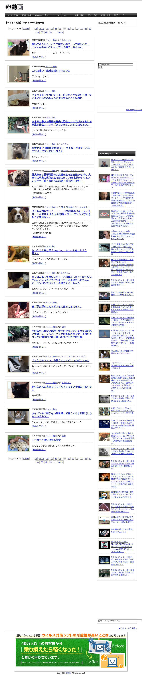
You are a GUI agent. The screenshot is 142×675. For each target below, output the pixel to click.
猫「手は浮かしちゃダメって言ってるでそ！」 (57, 306)
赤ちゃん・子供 (41, 15)
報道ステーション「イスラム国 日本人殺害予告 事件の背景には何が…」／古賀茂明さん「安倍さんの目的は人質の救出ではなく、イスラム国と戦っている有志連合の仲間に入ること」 (116, 218)
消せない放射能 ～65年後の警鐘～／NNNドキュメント (116, 295)
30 (42, 32)
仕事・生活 (105, 15)
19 (60, 28)
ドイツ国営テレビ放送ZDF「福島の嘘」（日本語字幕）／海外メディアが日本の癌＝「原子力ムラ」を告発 (115, 249)
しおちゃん (66, 40)
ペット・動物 (12, 15)
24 (81, 28)
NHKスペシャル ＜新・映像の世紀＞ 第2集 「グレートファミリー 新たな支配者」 (116, 452)
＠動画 (68, 673)
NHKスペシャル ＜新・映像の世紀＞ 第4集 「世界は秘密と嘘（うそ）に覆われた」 (116, 465)
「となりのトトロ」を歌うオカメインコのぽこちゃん (60, 360)
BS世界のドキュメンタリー (72, 171)
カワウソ (64, 144)
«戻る (41, 28)
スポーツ (67, 15)
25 (86, 28)
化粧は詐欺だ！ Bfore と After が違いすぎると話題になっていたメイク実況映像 (116, 411)
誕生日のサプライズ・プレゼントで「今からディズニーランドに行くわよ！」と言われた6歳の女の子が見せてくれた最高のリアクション (116, 181)
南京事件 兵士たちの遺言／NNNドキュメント (116, 532)
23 (77, 28)
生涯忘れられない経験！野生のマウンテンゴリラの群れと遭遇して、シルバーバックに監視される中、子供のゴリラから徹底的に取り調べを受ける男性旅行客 (62, 334)
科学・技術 (79, 15)
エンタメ (56, 15)
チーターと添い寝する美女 (46, 440)
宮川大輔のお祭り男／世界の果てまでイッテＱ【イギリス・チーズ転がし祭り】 (115, 520)
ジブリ (83, 356)
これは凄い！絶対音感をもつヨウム (51, 70)
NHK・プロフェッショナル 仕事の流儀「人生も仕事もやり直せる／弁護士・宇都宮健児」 (116, 308)
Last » (60, 32)
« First (26, 28)
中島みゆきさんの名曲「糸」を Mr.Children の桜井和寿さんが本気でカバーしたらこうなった (116, 235)
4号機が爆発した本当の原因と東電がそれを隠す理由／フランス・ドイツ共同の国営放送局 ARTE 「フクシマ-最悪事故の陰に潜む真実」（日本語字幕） (116, 199)
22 (73, 28)
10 (36, 28)
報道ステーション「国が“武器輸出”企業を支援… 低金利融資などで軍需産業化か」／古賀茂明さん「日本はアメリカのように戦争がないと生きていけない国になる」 (116, 382)
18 (56, 28)
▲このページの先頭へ (127, 628)
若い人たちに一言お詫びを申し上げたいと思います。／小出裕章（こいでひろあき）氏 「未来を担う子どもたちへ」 (116, 164)
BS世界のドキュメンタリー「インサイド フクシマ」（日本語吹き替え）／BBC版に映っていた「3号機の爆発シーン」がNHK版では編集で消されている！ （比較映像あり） (116, 338)
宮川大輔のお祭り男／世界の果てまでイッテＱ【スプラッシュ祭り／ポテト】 (115, 495)
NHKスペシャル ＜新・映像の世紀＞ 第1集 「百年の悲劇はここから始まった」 (116, 399)
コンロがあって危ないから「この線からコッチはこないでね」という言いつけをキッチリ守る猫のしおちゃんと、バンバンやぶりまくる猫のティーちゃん (62, 280)
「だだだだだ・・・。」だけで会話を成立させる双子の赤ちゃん (115, 366)
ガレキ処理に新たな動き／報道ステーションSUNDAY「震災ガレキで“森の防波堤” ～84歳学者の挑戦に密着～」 (116, 438)
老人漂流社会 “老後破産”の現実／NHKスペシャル (115, 354)
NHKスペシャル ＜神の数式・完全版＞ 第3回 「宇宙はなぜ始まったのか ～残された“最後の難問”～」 (116, 508)
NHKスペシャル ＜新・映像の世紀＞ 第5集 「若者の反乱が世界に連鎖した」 (116, 573)
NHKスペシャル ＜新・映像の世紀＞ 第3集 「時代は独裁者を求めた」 (116, 283)
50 (50, 32)
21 (69, 28)
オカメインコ (74, 356)
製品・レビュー (120, 15)
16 (47, 28)
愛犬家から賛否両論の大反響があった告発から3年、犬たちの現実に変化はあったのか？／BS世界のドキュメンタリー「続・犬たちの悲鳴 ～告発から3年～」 (61, 177)
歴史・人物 (92, 15)
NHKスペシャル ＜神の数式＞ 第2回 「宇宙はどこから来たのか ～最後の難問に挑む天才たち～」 (116, 424)
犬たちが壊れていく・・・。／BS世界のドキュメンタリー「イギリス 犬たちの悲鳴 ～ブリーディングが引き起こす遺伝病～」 (61, 214)
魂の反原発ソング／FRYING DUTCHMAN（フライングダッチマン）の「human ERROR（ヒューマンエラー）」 (116, 546)
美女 (64, 436)
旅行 (64, 327)
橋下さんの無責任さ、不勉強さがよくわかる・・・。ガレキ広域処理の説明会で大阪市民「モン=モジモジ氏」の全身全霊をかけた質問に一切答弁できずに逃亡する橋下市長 (115, 267)
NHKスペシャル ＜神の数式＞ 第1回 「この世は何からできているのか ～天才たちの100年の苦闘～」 (116, 321)
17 (52, 28)
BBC (63, 207)
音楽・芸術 (26, 15)
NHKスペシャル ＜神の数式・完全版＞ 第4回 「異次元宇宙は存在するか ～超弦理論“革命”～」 (116, 561)
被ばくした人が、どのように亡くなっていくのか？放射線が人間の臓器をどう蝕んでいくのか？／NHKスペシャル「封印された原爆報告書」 (116, 480)
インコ (65, 356)
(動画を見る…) (39, 57)
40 (46, 32)
